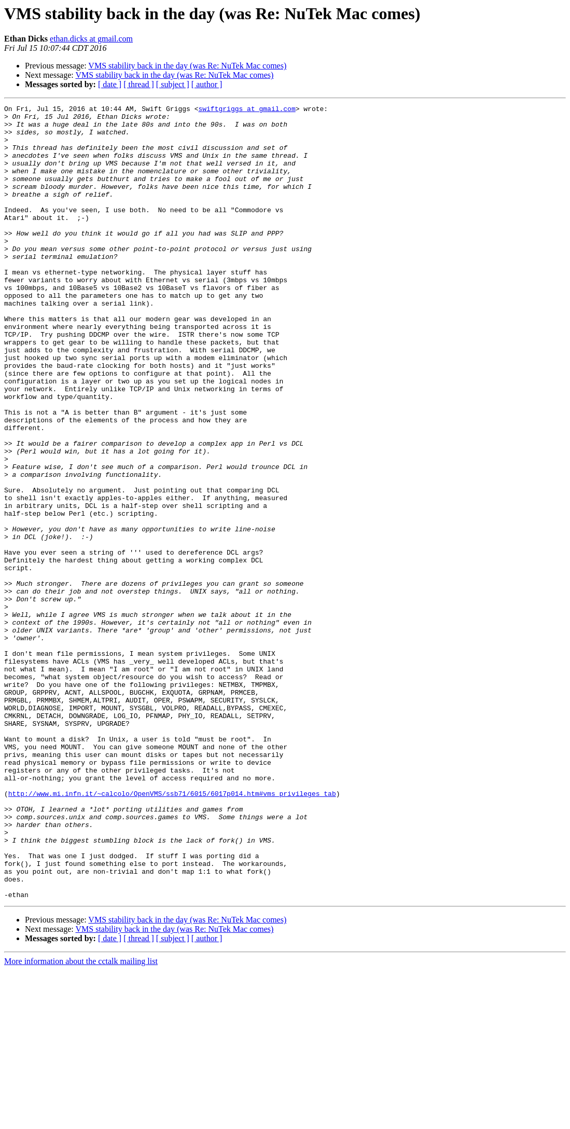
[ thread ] (138, 84)
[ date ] (109, 84)
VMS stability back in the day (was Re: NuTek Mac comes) (187, 65)
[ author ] (207, 84)
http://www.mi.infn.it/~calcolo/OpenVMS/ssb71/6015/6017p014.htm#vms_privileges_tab (172, 932)
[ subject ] (172, 84)
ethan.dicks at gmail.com (91, 38)
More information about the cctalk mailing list (81, 1120)
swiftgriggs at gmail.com (246, 110)
